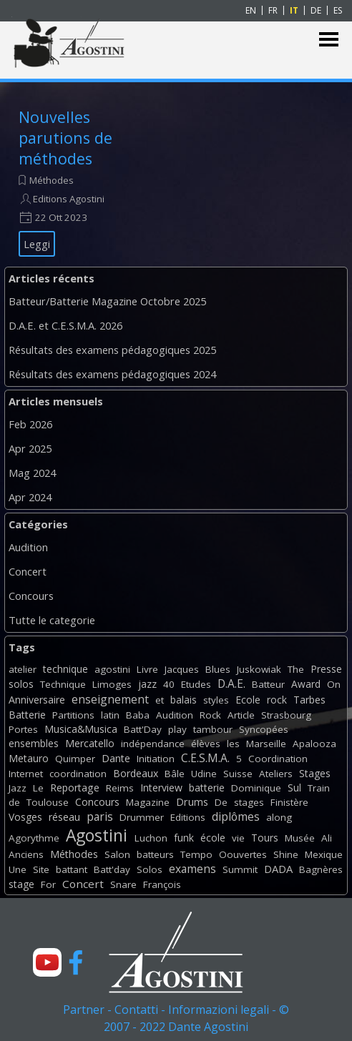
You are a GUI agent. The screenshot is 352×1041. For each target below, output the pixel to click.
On (334, 684)
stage (21, 884)
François (162, 884)
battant (71, 869)
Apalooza (314, 743)
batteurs (155, 854)
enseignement (110, 699)
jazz (147, 684)
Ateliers (276, 773)
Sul (294, 787)
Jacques (182, 669)
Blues (217, 669)
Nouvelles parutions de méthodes (65, 138)
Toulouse (47, 802)
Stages (315, 773)
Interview (161, 787)
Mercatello (89, 743)
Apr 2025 (30, 448)
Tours (264, 837)
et (159, 700)
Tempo (196, 854)
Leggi (37, 244)
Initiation (156, 758)
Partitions (73, 715)
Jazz (17, 787)
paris (100, 816)
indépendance (153, 743)
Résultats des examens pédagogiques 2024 (112, 374)
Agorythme (34, 838)
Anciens (26, 854)
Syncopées (263, 729)
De (221, 802)
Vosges (25, 817)
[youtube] (47, 962)
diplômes (236, 816)
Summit (240, 869)
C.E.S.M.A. (205, 758)
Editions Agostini (68, 198)
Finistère (289, 802)
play (177, 729)
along (279, 817)
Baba (138, 715)
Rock (210, 715)
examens (192, 869)
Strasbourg (286, 715)
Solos (149, 869)
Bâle (175, 773)
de (14, 802)
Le (38, 787)
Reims (120, 787)
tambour (213, 729)
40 (169, 684)
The (296, 669)
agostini (112, 669)
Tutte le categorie (52, 620)
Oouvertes (243, 854)
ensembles (34, 743)
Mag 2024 (32, 472)
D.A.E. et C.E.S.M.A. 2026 (65, 325)
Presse (326, 669)
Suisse (238, 773)
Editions (187, 817)
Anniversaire (37, 699)
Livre (147, 669)
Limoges (112, 684)
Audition (28, 547)
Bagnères (321, 869)
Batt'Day (143, 729)
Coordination (278, 758)
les (233, 743)
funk (184, 837)
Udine (204, 773)
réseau (64, 817)
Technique (63, 684)
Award (306, 684)
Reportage (74, 787)
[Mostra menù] (328, 40)
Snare (123, 884)
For (48, 884)
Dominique (256, 787)
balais (183, 699)
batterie (207, 787)
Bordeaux (135, 773)
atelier (22, 669)
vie (238, 838)
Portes (23, 729)
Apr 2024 (30, 497)
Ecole (247, 699)
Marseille (266, 743)
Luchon (151, 838)
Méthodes (51, 180)
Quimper (75, 758)
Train (319, 787)
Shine (285, 854)
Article (241, 715)
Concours (31, 595)
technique (65, 669)
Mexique (324, 854)
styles (216, 700)
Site (41, 869)
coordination (78, 773)
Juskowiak (259, 669)
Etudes (196, 684)
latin (110, 715)
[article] (90, 181)
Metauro (29, 758)
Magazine (148, 802)
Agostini (96, 835)
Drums (192, 802)
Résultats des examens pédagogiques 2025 (112, 349)
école (212, 837)
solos (21, 684)
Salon (117, 854)
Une (17, 869)
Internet (26, 773)
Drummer (141, 817)
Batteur (268, 684)
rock (277, 699)
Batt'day (112, 869)
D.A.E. (231, 683)
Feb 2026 (30, 424)
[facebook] (76, 962)
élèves (205, 743)
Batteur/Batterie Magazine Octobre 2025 (107, 301)
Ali (326, 838)
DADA (278, 869)
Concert (28, 571)
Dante (116, 758)
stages (249, 802)
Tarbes (309, 699)
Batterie (27, 714)
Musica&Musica (80, 729)
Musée (300, 838)
